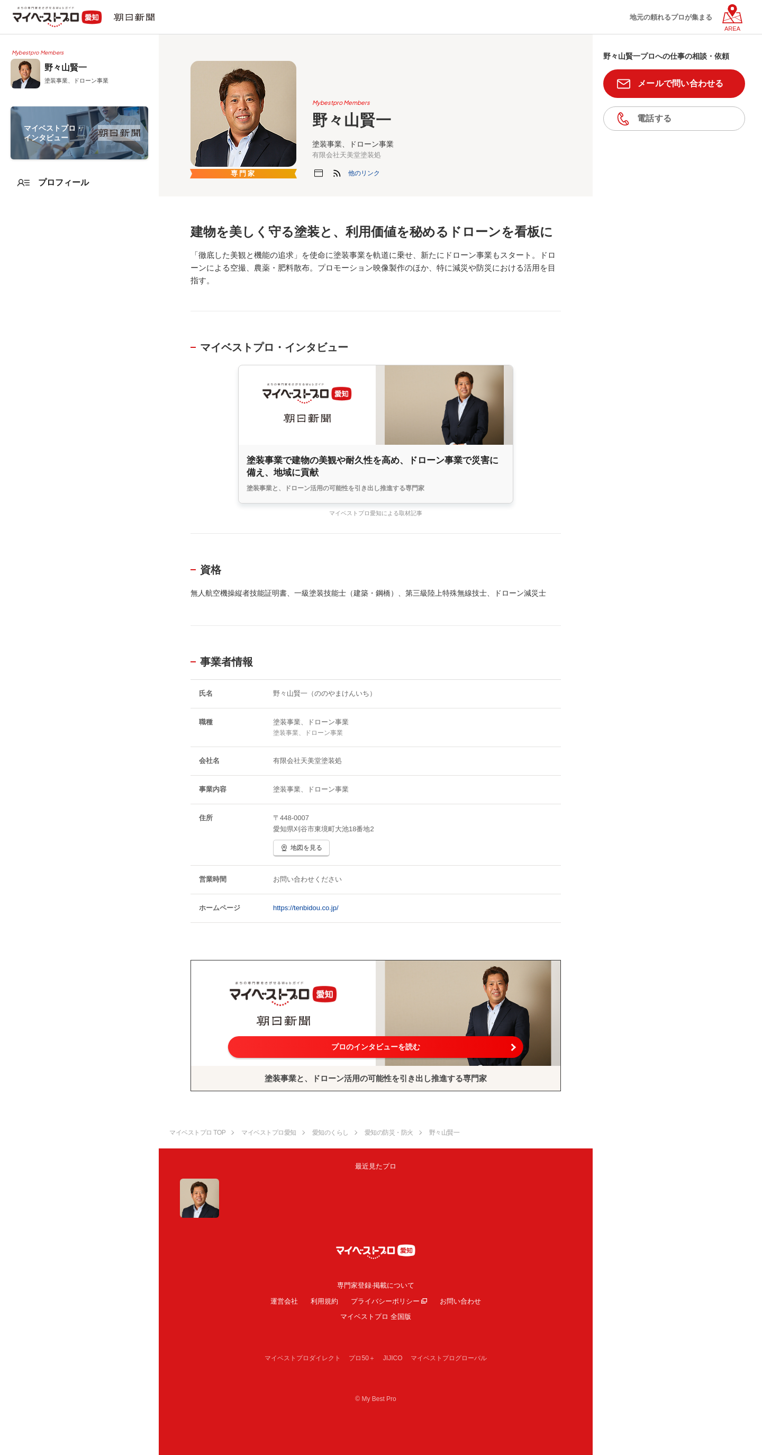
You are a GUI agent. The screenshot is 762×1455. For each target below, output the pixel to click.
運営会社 (284, 1301)
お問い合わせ (460, 1301)
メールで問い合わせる (681, 83)
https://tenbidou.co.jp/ (306, 908)
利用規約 (324, 1301)
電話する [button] (654, 118)
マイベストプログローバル (449, 1358)
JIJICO (393, 1358)
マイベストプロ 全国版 (375, 1317)
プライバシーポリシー (385, 1301)
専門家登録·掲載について (376, 1285)
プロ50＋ (362, 1358)
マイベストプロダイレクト (303, 1358)
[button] (364, 173)
